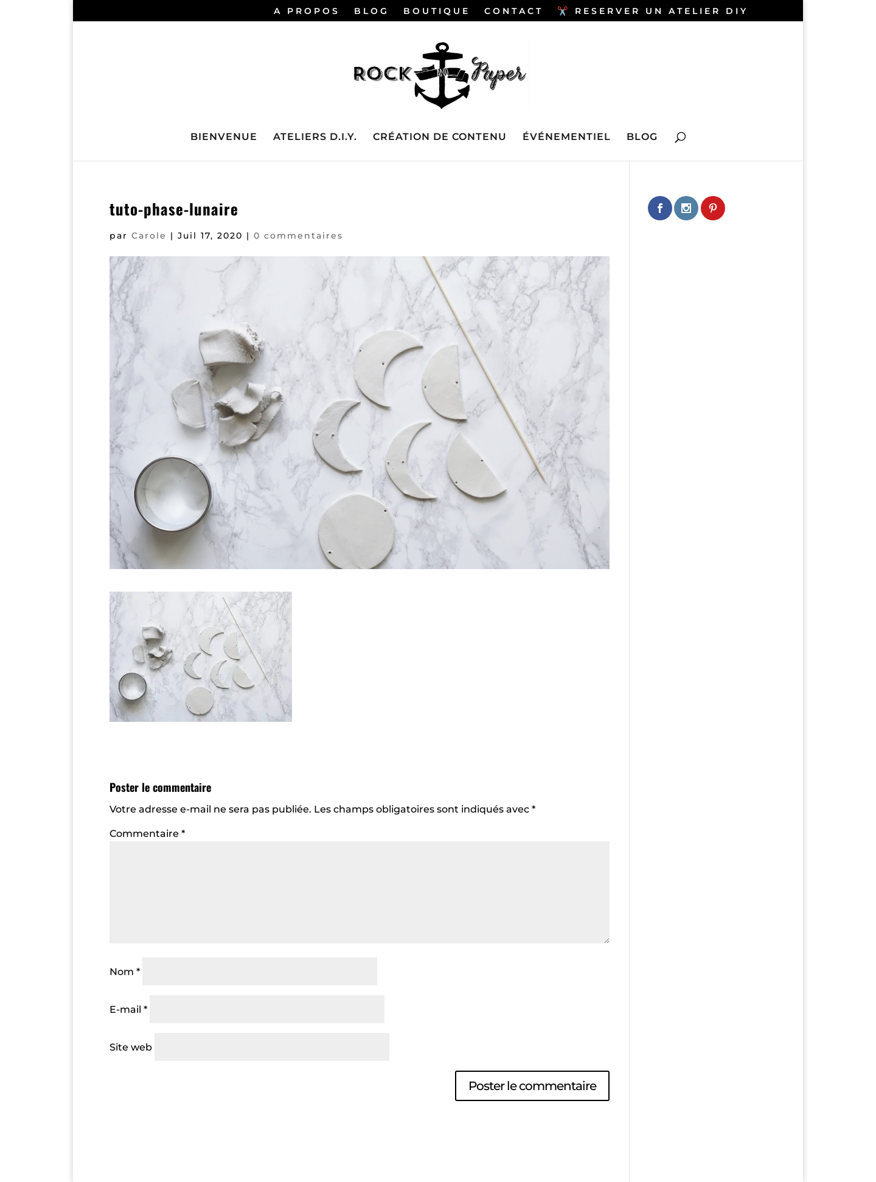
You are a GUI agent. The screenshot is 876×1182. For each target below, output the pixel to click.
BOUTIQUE (436, 11)
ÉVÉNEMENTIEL (567, 137)
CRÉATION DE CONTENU (440, 137)
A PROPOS (307, 11)
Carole (149, 235)
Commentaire (147, 833)
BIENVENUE (223, 137)
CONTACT (513, 11)
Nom (124, 971)
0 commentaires (298, 235)
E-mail (128, 1009)
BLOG (371, 11)
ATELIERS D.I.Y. (315, 137)
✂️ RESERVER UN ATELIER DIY (652, 11)
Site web (130, 1047)
